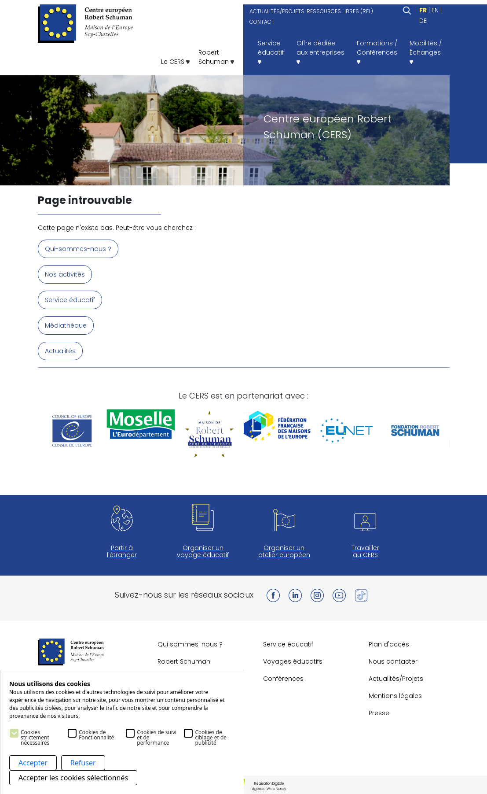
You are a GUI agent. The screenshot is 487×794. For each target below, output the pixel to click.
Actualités (60, 351)
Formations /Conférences (377, 51)
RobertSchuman (216, 57)
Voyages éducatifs (292, 661)
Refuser (83, 763)
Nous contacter (393, 661)
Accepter (33, 763)
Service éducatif (70, 299)
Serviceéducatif (271, 51)
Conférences (283, 678)
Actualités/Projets (396, 678)
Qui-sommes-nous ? (78, 248)
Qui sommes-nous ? (190, 644)
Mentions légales (395, 695)
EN (435, 10)
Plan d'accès (389, 644)
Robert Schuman (183, 661)
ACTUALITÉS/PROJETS (276, 11)
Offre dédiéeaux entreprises (320, 51)
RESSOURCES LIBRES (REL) (340, 11)
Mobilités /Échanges (426, 51)
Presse (379, 713)
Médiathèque (66, 325)
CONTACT (262, 22)
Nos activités (65, 274)
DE (423, 20)
